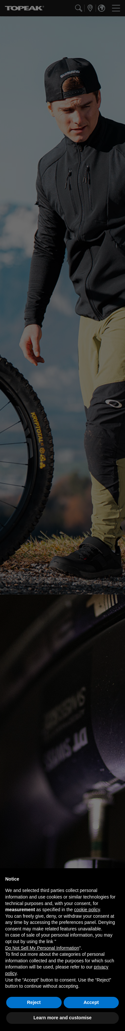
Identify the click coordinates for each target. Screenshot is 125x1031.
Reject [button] (34, 1002)
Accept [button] (91, 1002)
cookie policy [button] (87, 909)
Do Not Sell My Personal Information (42, 948)
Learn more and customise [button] (62, 1017)
